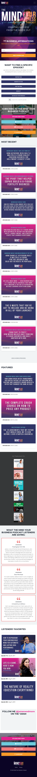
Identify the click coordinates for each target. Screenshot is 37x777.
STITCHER (18, 127)
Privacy (20, 767)
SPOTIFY (18, 122)
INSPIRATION (18, 77)
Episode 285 (4, 679)
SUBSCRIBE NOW (18, 116)
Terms (16, 767)
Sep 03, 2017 (12, 655)
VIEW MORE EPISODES (18, 358)
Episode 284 (4, 702)
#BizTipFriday (18, 86)
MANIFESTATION (18, 81)
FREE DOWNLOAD (18, 55)
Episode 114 (4, 655)
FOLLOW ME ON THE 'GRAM (18, 712)
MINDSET (18, 91)
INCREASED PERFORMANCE (18, 95)
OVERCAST (18, 132)
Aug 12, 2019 (12, 702)
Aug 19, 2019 (12, 679)
